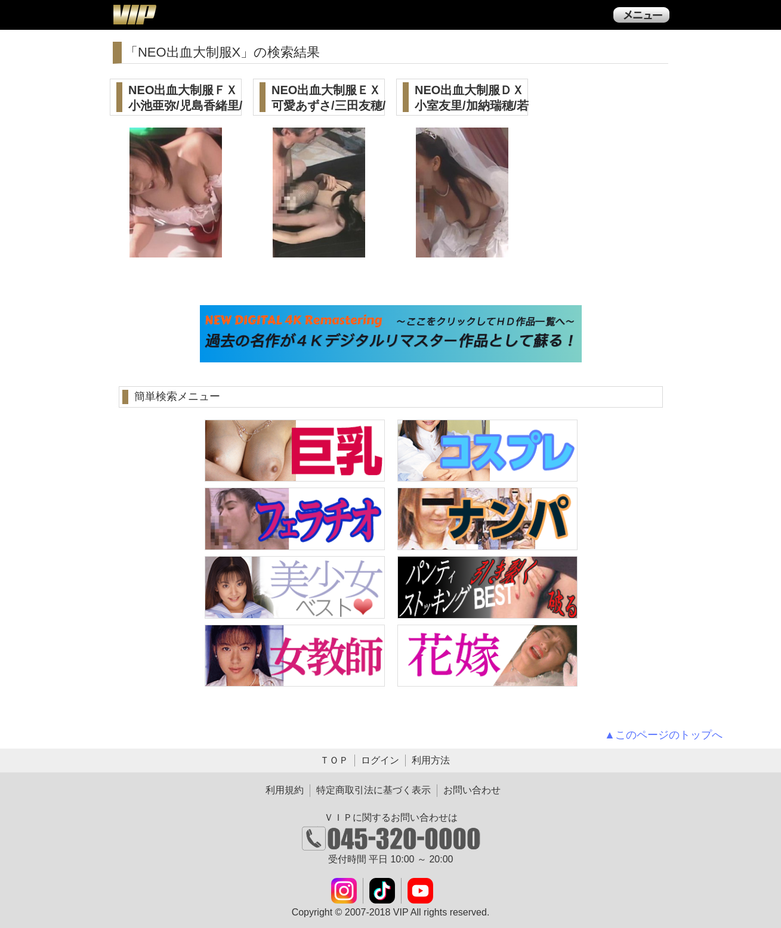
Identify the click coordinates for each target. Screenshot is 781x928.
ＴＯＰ (334, 760)
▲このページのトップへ (663, 735)
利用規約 (285, 790)
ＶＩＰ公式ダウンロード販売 (134, 14)
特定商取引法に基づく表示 (373, 790)
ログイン (380, 760)
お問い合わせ (472, 790)
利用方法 (431, 760)
